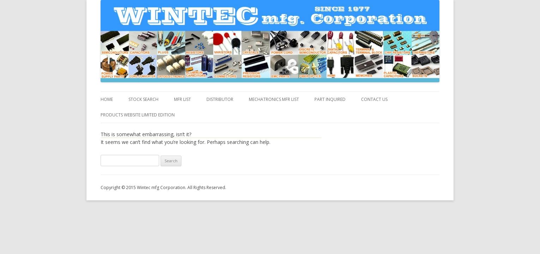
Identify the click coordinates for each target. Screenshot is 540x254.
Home (107, 99)
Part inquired (330, 99)
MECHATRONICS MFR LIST (274, 99)
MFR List (182, 99)
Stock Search (143, 99)
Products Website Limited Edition (138, 115)
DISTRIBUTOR (219, 99)
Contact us (374, 99)
